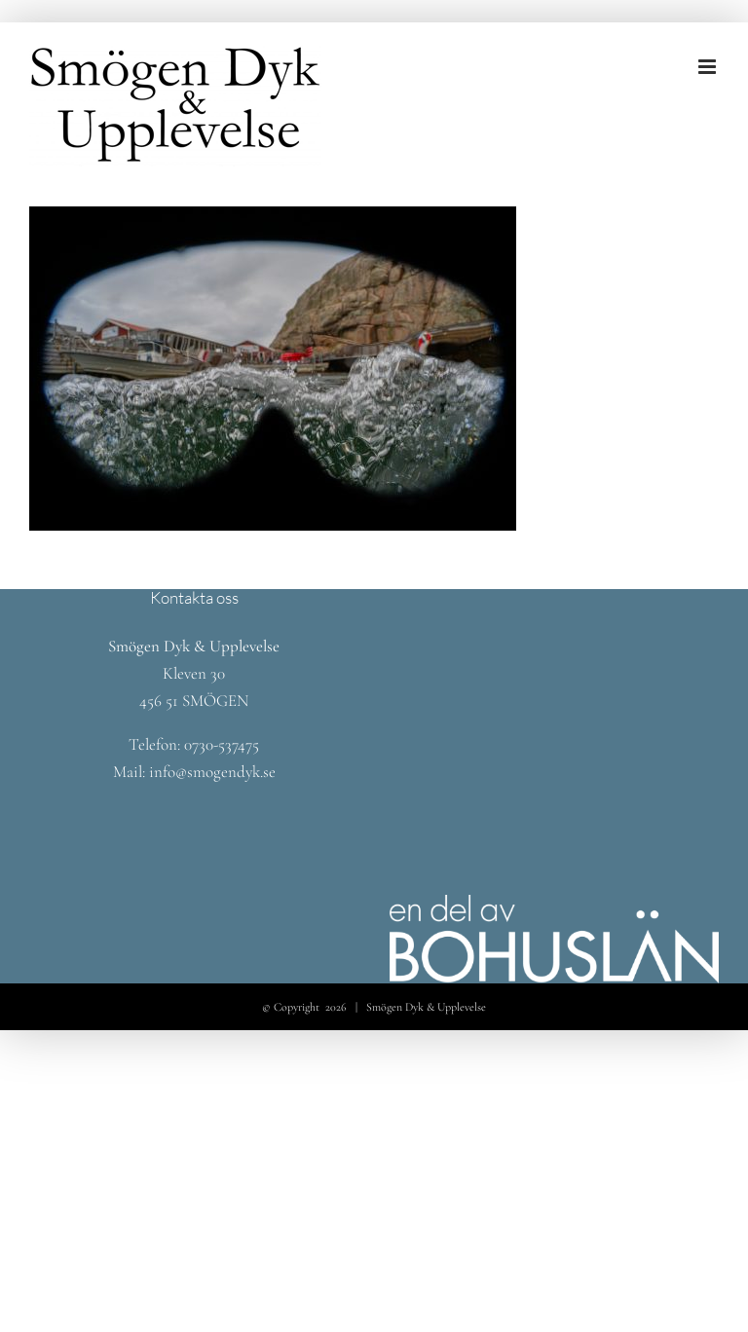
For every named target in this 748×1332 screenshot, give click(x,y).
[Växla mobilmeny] (708, 66)
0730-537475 (221, 744)
